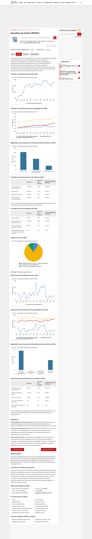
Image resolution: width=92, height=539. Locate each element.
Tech (25, 2)
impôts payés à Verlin (25, 272)
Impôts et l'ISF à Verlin (18, 506)
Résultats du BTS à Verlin (42, 521)
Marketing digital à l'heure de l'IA (68, 66)
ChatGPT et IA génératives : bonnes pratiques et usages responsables (68, 72)
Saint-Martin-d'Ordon (31, 41)
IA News (20, 2)
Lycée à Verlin (39, 499)
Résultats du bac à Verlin (18, 521)
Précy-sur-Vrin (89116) (41, 488)
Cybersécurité (48, 2)
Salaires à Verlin (16, 501)
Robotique (56, 2)
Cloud (62, 2)
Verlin (29, 29)
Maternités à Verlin (40, 504)
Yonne (24, 29)
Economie (68, 2)
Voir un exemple (78, 36)
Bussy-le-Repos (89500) (18, 490)
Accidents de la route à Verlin (20, 510)
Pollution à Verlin (39, 512)
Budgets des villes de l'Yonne (43, 492)
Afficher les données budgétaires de (20, 49)
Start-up (40, 2)
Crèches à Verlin (39, 501)
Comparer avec (40, 49)
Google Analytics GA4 (66, 78)
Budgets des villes (17, 29)
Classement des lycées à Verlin (20, 512)
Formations (65, 61)
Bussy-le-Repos (41, 41)
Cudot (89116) (39, 490)
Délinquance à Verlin (40, 510)
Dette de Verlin (17, 449)
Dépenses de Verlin (48, 449)
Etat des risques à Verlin (41, 506)
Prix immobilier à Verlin (18, 504)
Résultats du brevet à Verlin (42, 519)
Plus (74, 2)
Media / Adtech (31, 2)
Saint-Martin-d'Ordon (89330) (20, 488)
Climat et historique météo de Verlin (22, 508)
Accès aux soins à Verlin (41, 508)
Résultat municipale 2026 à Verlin (21, 519)
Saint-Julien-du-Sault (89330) (20, 492)
